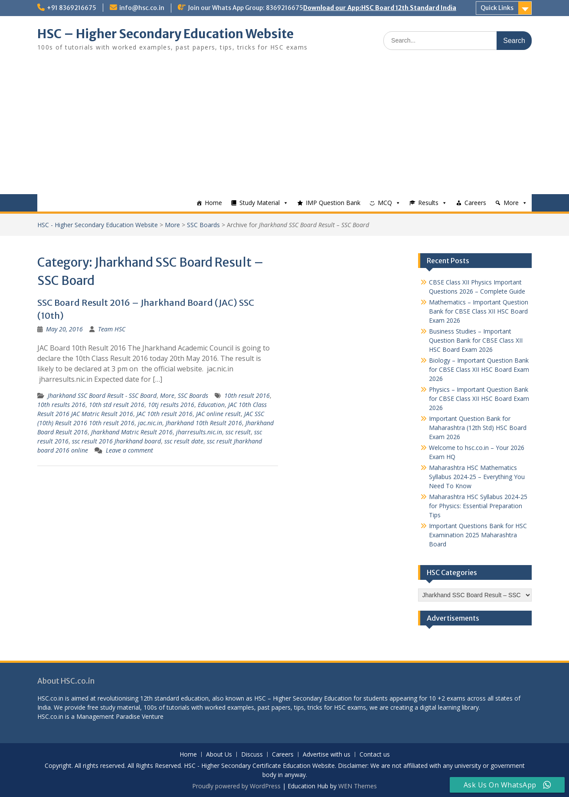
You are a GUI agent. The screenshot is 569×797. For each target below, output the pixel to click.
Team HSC (111, 329)
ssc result (238, 432)
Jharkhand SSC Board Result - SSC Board (102, 395)
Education (211, 404)
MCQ (385, 202)
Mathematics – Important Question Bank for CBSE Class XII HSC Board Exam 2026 (478, 311)
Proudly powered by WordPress (236, 786)
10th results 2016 (61, 404)
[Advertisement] (284, 129)
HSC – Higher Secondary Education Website (165, 34)
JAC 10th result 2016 (165, 414)
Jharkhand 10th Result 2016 (204, 423)
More (511, 202)
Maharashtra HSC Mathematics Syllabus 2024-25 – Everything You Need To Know (477, 476)
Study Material (259, 202)
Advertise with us (326, 754)
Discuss (252, 754)
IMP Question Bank (333, 202)
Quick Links (497, 8)
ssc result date (183, 441)
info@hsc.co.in (141, 8)
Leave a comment (129, 450)
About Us (219, 754)
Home (213, 202)
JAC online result (218, 414)
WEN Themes (357, 786)
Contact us (375, 754)
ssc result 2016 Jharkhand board (116, 441)
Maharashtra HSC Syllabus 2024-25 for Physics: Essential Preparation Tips (478, 506)
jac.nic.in (150, 423)
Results (428, 202)
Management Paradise (108, 716)
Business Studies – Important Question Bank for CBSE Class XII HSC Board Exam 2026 (476, 340)
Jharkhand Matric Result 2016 (132, 432)
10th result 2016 (247, 395)
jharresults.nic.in (199, 432)
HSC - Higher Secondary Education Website (97, 225)
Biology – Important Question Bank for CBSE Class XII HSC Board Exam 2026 (479, 369)
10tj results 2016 (171, 404)
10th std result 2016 (116, 404)
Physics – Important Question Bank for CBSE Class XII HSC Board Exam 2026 (479, 398)
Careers (475, 202)
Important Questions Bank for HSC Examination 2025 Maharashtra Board (478, 535)
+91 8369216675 (71, 8)
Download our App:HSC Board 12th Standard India (379, 8)
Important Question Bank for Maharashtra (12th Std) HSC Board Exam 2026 (477, 427)
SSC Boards (203, 225)
